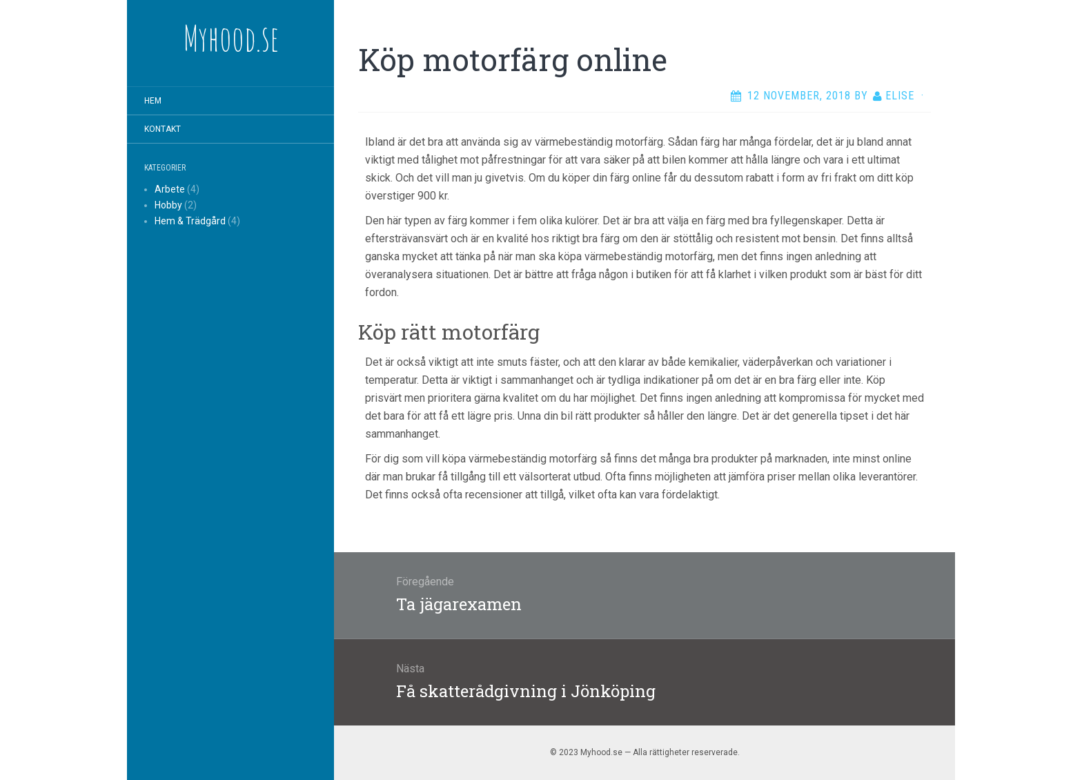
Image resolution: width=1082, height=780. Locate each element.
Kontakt (162, 129)
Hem (152, 101)
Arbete (170, 189)
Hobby (168, 205)
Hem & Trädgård (190, 220)
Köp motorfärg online (512, 59)
